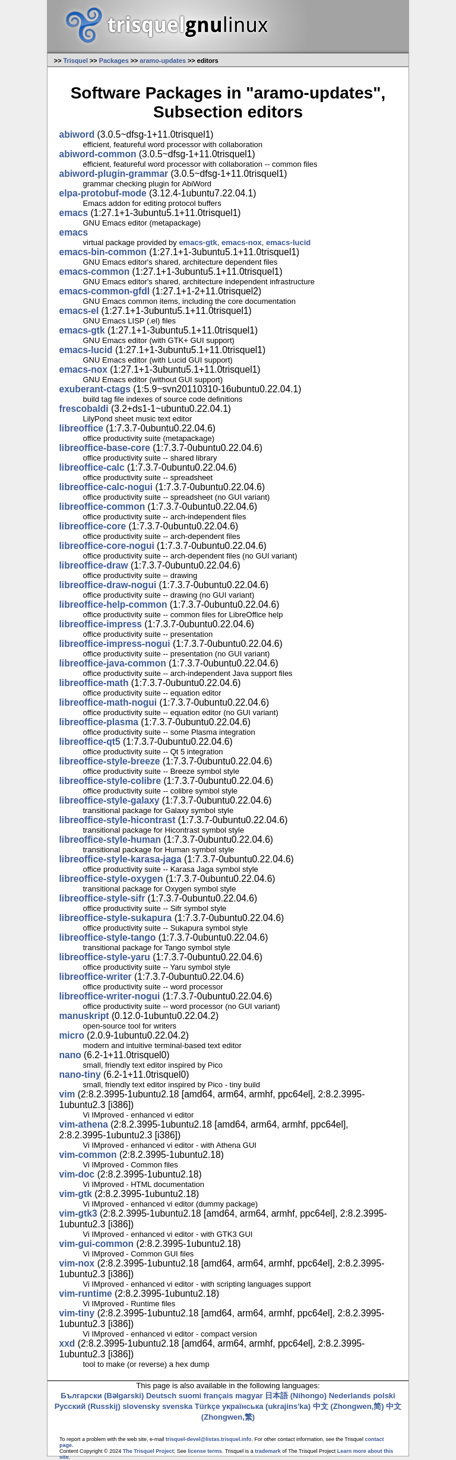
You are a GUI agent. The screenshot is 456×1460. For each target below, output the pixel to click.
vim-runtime (85, 1293)
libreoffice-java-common (112, 663)
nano (70, 1055)
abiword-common (98, 154)
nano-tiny (80, 1074)
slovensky (141, 1406)
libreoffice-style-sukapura (115, 918)
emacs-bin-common (103, 252)
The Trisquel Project (148, 1451)
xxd (67, 1343)
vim (67, 1094)
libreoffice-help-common (113, 604)
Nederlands (350, 1395)
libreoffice (81, 428)
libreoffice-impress (100, 624)
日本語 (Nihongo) (296, 1395)
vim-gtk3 (78, 1213)
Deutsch (161, 1395)
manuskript (84, 1016)
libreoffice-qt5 (90, 742)
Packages (114, 60)
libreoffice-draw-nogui (108, 585)
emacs (73, 213)
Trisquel (75, 60)
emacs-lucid (288, 242)
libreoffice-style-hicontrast (117, 820)
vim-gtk (75, 1194)
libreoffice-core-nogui (106, 546)
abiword (77, 134)
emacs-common (94, 271)
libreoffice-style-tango (107, 937)
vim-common (88, 1155)
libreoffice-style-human (110, 839)
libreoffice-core (92, 526)
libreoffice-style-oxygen (111, 879)
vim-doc (77, 1174)
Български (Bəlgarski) (102, 1395)
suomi (190, 1395)
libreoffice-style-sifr (102, 898)
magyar (248, 1395)
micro (71, 1035)
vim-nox (77, 1263)
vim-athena (83, 1124)
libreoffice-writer (95, 977)
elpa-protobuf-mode (103, 193)
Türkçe (207, 1406)
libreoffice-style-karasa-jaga (120, 859)
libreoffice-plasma (98, 722)
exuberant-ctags (95, 389)
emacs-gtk (198, 242)
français (218, 1395)
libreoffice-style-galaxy (109, 800)
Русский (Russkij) (88, 1406)
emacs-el (79, 311)
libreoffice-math (94, 683)
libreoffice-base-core (104, 448)
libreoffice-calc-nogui (106, 487)
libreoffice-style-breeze (109, 761)
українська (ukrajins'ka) (266, 1406)
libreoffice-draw (93, 565)
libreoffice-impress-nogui (114, 644)
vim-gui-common (96, 1244)
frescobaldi (84, 409)
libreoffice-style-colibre (110, 781)
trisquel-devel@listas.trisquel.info (208, 1439)
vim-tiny (77, 1313)
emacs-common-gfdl (104, 291)
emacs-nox (241, 242)
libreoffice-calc (92, 467)
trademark (268, 1451)
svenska (177, 1406)
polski (384, 1395)
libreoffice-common (102, 507)
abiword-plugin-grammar (114, 174)
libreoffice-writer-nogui (109, 996)
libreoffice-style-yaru (104, 957)
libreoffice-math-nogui (108, 702)
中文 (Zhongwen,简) (348, 1406)
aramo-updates (163, 60)
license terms (205, 1451)
